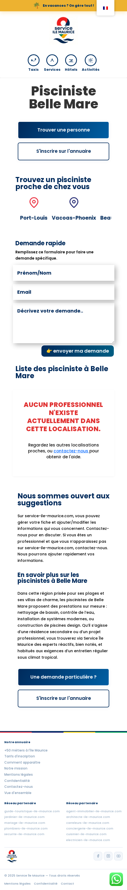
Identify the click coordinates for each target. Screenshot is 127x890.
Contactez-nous (18, 787)
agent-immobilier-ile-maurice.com (94, 811)
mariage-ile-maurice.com (24, 823)
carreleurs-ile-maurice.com (87, 823)
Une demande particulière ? (63, 677)
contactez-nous (71, 451)
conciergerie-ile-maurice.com (89, 828)
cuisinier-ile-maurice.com (86, 834)
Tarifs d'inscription (19, 756)
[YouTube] (118, 856)
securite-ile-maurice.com (24, 834)
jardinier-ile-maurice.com (24, 817)
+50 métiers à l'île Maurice (26, 750)
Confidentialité (17, 781)
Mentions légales (18, 774)
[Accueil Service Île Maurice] (63, 31)
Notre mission (15, 768)
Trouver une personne (63, 130)
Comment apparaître (22, 762)
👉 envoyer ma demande (77, 351)
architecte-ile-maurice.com (88, 817)
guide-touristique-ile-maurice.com (32, 811)
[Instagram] (108, 856)
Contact (67, 883)
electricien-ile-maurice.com (88, 840)
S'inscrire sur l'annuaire (63, 151)
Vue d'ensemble (17, 793)
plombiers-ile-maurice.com (26, 828)
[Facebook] (98, 856)
